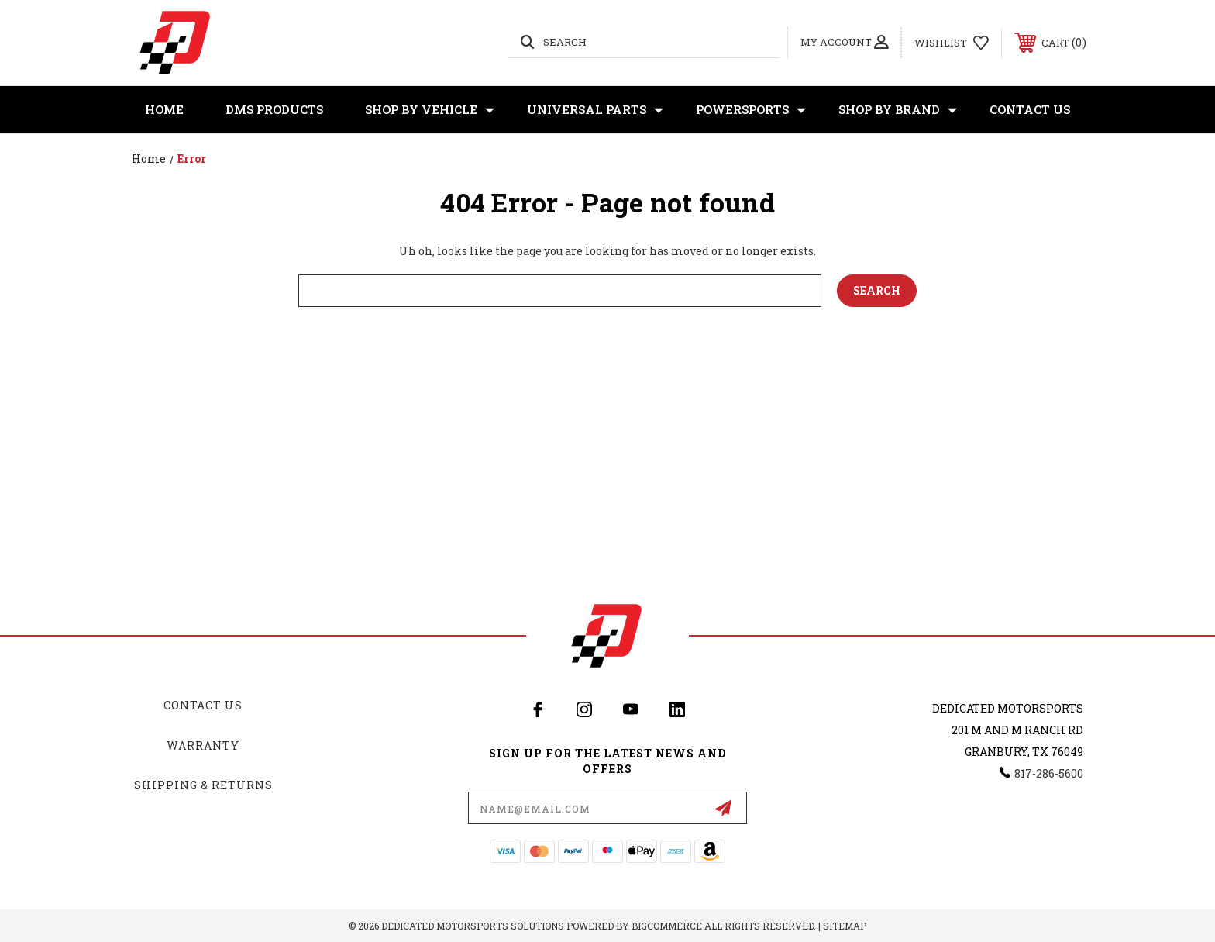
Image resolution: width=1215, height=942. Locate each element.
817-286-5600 (1048, 773)
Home (164, 109)
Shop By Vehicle (429, 110)
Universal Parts (595, 110)
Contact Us (1030, 109)
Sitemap (844, 926)
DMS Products (274, 109)
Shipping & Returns (203, 785)
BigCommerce (667, 926)
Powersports (751, 110)
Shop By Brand (897, 110)
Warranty (203, 745)
